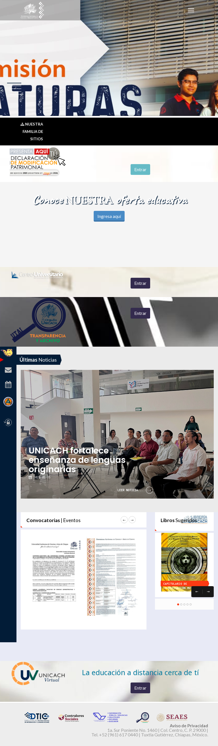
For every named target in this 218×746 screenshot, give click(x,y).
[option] (117, 434)
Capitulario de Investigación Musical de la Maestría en (183, 588)
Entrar (140, 169)
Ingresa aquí (109, 216)
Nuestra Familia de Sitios (32, 131)
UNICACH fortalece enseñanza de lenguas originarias (77, 460)
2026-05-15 (41, 477)
